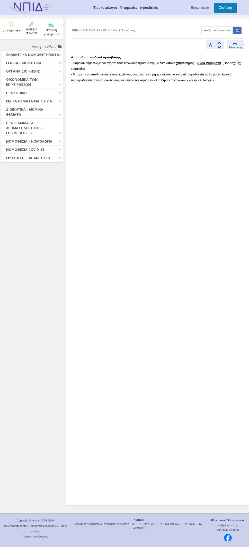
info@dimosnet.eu (228, 530)
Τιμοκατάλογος (105, 7)
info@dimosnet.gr (227, 525)
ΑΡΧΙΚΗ (102, 30)
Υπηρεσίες (128, 7)
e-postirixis (149, 7)
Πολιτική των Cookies (35, 536)
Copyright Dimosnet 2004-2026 (35, 520)
